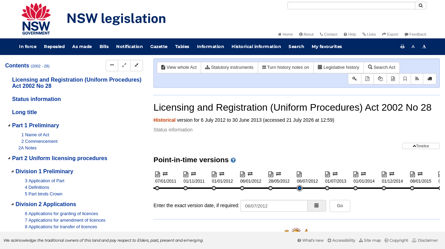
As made (82, 46)
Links (369, 34)
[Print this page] (402, 46)
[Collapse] (136, 65)
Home (285, 34)
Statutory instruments (229, 67)
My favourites (327, 46)
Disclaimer (425, 240)
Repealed (54, 46)
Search (296, 46)
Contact (329, 34)
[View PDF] (367, 79)
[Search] (351, 5)
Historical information (256, 46)
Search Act (381, 67)
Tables (182, 46)
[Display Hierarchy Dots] (112, 65)
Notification (129, 46)
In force (27, 46)
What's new (310, 240)
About (306, 34)
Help (350, 34)
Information (210, 46)
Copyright (396, 240)
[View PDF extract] (380, 79)
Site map (370, 240)
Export (390, 34)
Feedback (415, 34)
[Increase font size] (424, 46)
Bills (104, 46)
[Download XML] (393, 79)
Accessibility (341, 240)
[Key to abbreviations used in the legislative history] (354, 79)
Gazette (159, 46)
